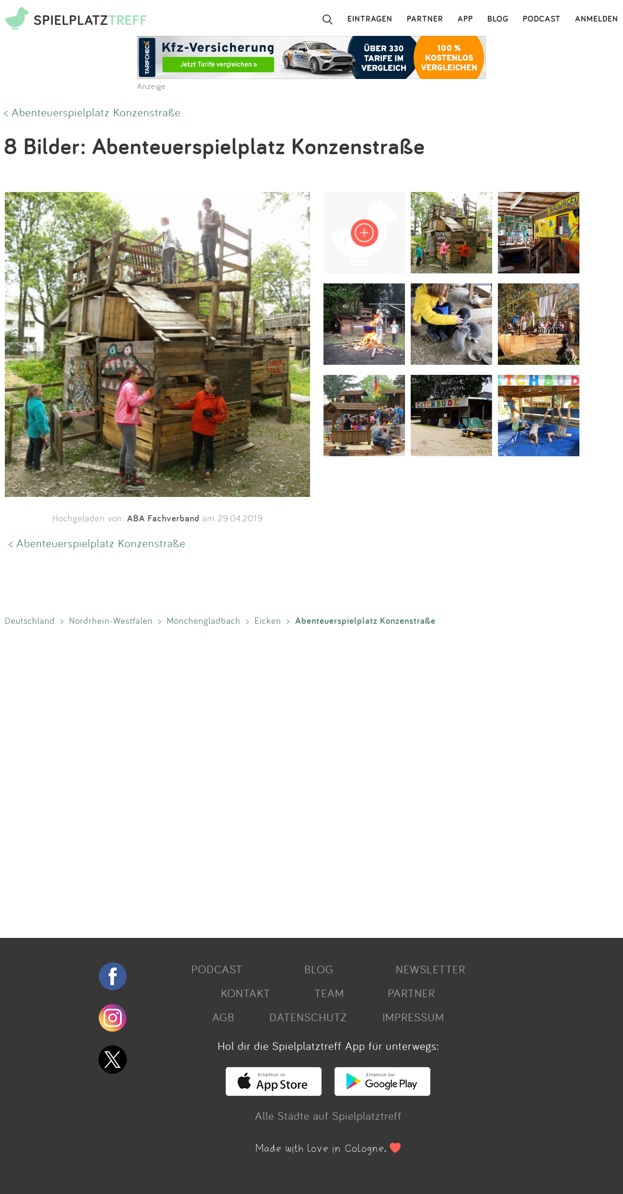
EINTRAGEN (369, 19)
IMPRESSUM (413, 1017)
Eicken (267, 620)
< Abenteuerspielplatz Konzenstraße (92, 112)
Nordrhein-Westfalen (111, 620)
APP (465, 19)
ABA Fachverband (163, 518)
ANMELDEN (596, 19)
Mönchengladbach (204, 620)
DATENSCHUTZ (308, 1017)
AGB (223, 1017)
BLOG (497, 19)
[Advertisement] (287, 780)
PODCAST (542, 19)
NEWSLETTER (430, 969)
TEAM (329, 993)
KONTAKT (245, 993)
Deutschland (30, 620)
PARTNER (425, 19)
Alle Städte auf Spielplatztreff (328, 1115)
